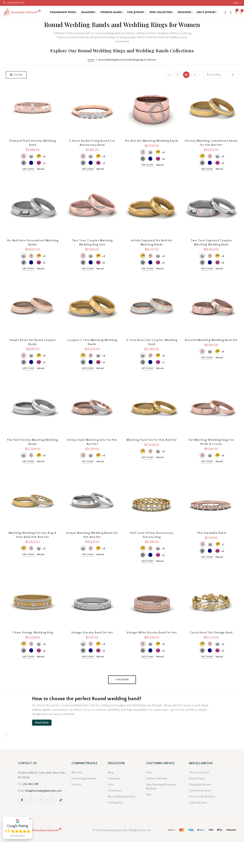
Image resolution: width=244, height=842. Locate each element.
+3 (44, 163)
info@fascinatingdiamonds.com (43, 790)
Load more (122, 679)
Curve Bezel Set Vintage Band (211, 632)
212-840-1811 (30, 784)
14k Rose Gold (23, 156)
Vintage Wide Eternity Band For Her (152, 632)
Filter (16, 75)
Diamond (23, 163)
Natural (40, 169)
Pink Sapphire (39, 163)
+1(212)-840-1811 (15, 2)
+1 (223, 544)
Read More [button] (41, 722)
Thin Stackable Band (211, 533)
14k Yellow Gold (39, 156)
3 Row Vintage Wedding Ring (32, 632)
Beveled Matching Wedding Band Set (211, 340)
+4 (44, 156)
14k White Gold (31, 156)
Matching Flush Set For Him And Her (152, 440)
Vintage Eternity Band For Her (92, 632)
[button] (30, 818)
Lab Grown (28, 169)
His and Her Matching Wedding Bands (152, 140)
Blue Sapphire (31, 163)
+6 (222, 163)
